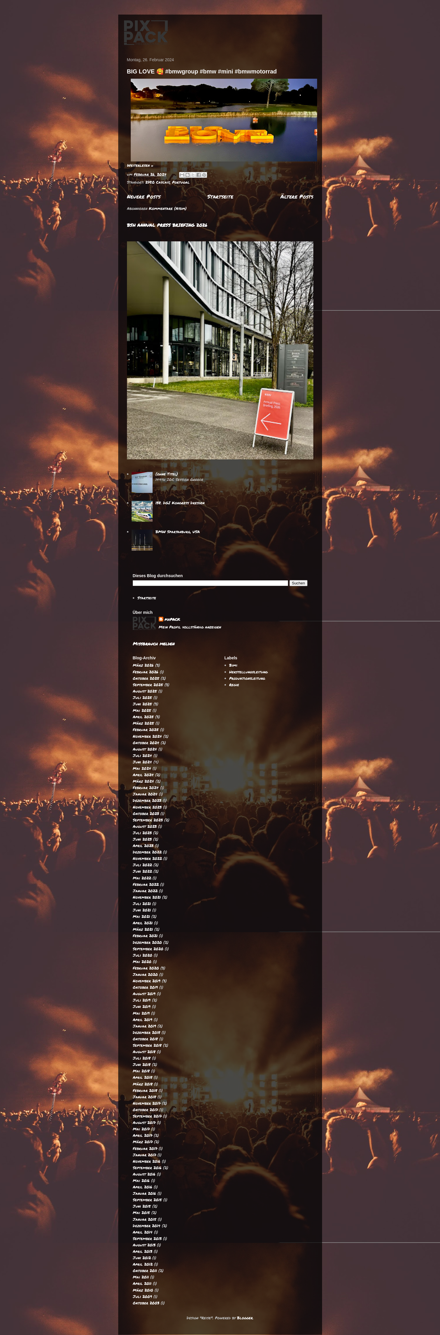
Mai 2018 (141, 1071)
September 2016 (147, 1167)
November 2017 (146, 1103)
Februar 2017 (145, 1148)
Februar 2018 (145, 1090)
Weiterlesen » (140, 165)
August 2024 (145, 749)
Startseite (220, 196)
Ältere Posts (296, 196)
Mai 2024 (142, 768)
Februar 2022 (146, 884)
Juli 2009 (142, 1296)
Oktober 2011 (145, 1270)
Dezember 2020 (147, 942)
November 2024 (147, 736)
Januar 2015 (144, 1219)
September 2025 (148, 684)
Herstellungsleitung (248, 671)
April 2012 (143, 1264)
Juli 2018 (142, 1058)
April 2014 (143, 1232)
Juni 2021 (142, 910)
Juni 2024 (142, 762)
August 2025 (145, 691)
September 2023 (148, 820)
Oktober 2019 (145, 987)
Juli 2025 (142, 697)
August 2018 (144, 1051)
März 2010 (143, 1290)
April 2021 (143, 922)
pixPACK (172, 619)
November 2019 (146, 980)
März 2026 (143, 665)
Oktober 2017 (145, 1109)
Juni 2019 (142, 1006)
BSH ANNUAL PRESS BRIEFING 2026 (167, 225)
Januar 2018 (144, 1096)
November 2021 (147, 897)
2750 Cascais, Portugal (167, 182)
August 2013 (144, 1245)
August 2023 (145, 826)
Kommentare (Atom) (168, 208)
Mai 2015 (141, 1212)
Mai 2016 (141, 1180)
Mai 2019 (141, 1013)
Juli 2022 (142, 864)
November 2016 (146, 1161)
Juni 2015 (142, 1206)
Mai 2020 (142, 961)
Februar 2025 (146, 729)
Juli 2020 (142, 955)
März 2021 (143, 929)
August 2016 (144, 1174)
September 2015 (147, 1199)
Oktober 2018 (145, 1038)
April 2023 (143, 845)
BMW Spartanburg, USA (177, 531)
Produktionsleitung (247, 678)
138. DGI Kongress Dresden (179, 502)
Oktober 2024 (146, 742)
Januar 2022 (145, 890)
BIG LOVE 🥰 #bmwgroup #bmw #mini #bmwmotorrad (202, 71)
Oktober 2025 (146, 678)
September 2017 (147, 1116)
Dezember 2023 (147, 800)
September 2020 (148, 948)
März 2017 (143, 1141)
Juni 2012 (142, 1257)
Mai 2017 (141, 1129)
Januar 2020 (145, 974)
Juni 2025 (142, 704)
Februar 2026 (145, 671)
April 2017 (142, 1135)
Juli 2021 (142, 903)
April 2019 (142, 1019)
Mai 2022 (142, 878)
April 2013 (142, 1251)
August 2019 (144, 993)
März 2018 (143, 1084)
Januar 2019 (144, 1026)
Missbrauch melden (153, 643)
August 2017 (144, 1122)
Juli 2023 (142, 832)
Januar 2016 (144, 1193)
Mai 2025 (142, 710)
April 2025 (143, 716)
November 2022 (147, 858)
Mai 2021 (141, 916)
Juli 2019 (142, 1000)
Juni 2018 (142, 1064)
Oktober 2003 (146, 1303)
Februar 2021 (145, 935)
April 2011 (142, 1283)
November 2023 (147, 807)
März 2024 (143, 781)
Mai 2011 (141, 1277)
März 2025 (143, 723)
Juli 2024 (142, 755)
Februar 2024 (146, 787)
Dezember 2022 (147, 852)
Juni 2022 (142, 871)
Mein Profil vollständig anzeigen (190, 627)
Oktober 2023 (146, 813)
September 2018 (147, 1045)
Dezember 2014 (146, 1225)
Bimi (233, 665)
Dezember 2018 (146, 1032)
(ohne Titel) (166, 474)
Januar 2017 (144, 1154)
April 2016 (142, 1187)
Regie (234, 684)
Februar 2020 (146, 968)
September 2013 (147, 1238)
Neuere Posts (143, 196)
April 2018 (142, 1077)
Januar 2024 (145, 794)
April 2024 (143, 774)
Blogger (245, 1317)
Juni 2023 (142, 839)
